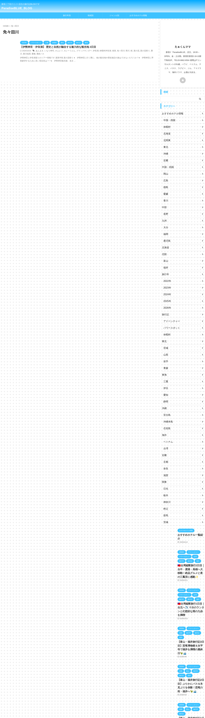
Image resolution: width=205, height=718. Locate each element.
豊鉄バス (30, 54)
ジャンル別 (114, 15)
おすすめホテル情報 (138, 15)
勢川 (121, 51)
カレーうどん (67, 51)
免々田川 (115, 51)
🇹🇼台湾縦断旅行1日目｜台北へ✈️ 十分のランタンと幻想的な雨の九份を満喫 (191, 604)
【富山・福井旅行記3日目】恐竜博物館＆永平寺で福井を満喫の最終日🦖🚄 (191, 637)
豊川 (145, 51)
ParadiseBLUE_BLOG (16, 8)
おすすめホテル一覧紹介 (189, 535)
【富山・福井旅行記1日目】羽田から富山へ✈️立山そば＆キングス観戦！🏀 (191, 703)
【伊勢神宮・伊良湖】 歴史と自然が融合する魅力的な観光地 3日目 (56, 47)
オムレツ (57, 51)
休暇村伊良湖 (100, 51)
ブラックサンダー (81, 51)
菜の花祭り (137, 51)
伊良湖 (91, 51)
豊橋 (24, 54)
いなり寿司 (48, 51)
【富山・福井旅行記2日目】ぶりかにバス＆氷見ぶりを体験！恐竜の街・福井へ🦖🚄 (191, 670)
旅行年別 (67, 15)
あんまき (39, 51)
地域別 (90, 15)
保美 (108, 51)
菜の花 (129, 51)
